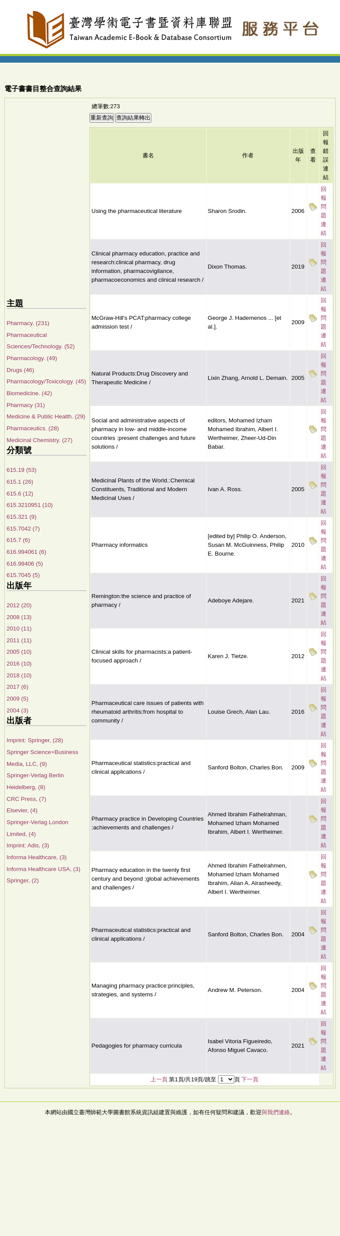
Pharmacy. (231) (28, 323)
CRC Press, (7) (26, 799)
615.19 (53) (21, 470)
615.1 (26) (20, 481)
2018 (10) (19, 675)
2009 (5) (18, 698)
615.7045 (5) (23, 575)
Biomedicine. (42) (29, 393)
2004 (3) (18, 710)
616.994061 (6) (26, 552)
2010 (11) (19, 628)
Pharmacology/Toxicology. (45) (46, 381)
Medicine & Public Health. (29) (46, 416)
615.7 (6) (18, 540)
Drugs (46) (20, 370)
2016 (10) (19, 663)
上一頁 (159, 1079)
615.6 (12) (20, 493)
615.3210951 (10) (30, 505)
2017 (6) (18, 687)
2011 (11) (19, 640)
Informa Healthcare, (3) (37, 857)
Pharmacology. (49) (32, 358)
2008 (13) (19, 617)
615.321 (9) (21, 517)
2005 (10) (19, 651)
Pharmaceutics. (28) (33, 428)
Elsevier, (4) (22, 810)
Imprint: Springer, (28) (35, 740)
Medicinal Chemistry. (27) (39, 440)
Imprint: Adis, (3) (28, 845)
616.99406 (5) (25, 563)
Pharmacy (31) (26, 405)
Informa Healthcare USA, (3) (43, 869)
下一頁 (249, 1079)
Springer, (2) (23, 880)
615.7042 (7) (23, 528)
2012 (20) (19, 605)
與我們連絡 (275, 1112)
